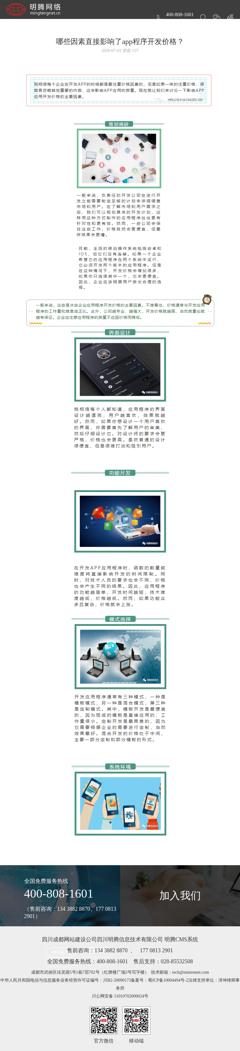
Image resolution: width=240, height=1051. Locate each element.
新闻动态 (149, 25)
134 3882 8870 (110, 950)
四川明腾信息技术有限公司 (130, 939)
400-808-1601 (59, 893)
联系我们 (210, 25)
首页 (62, 25)
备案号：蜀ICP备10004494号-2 (159, 980)
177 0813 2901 (156, 950)
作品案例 (119, 25)
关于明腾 (180, 25)
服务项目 (88, 25)
